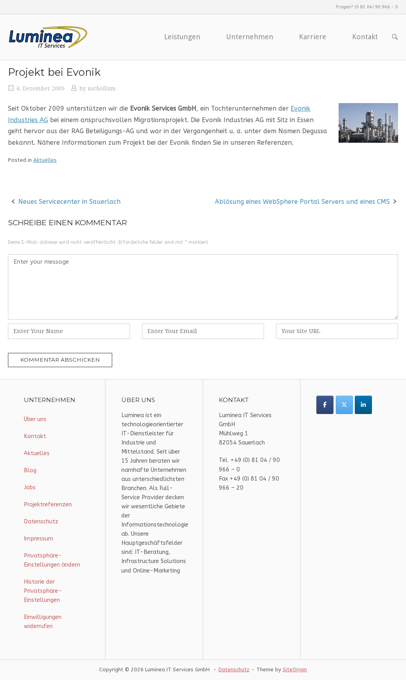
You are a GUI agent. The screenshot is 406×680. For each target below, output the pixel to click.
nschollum (102, 88)
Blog (30, 470)
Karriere (312, 37)
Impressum (38, 538)
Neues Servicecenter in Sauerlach (69, 201)
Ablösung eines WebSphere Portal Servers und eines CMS (302, 201)
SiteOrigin (295, 669)
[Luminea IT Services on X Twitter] (344, 405)
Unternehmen (249, 37)
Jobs (30, 487)
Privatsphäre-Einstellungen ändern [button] (52, 560)
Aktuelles (45, 160)
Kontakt (365, 37)
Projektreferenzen (48, 504)
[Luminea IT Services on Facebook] (324, 405)
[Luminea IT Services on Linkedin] (363, 405)
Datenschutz (41, 521)
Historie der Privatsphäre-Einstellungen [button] (43, 590)
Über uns (35, 419)
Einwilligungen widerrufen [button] (42, 622)
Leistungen (182, 37)
